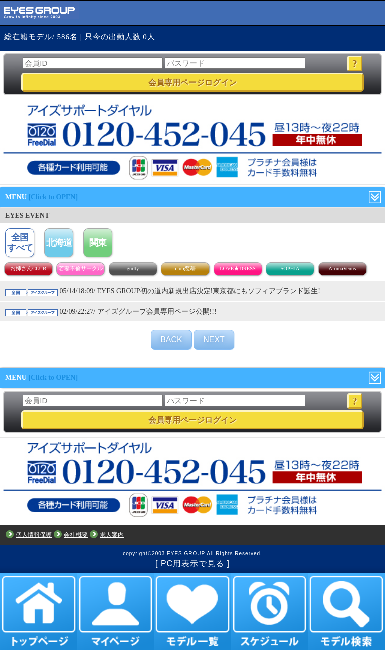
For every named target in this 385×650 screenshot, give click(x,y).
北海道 (59, 243)
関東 (97, 243)
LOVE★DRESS (238, 268)
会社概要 (76, 534)
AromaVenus (342, 268)
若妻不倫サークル (81, 268)
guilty (133, 268)
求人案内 (112, 534)
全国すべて (20, 242)
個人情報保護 (34, 534)
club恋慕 (185, 268)
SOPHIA (290, 268)
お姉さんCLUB (28, 268)
